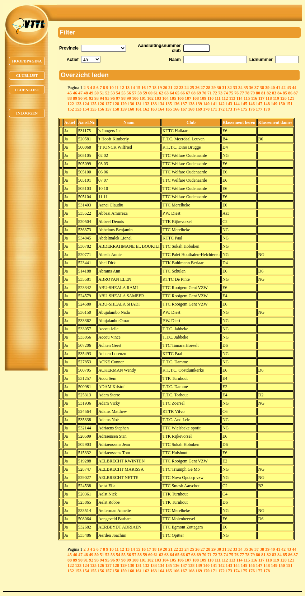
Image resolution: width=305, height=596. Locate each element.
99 (129, 98)
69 (199, 93)
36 (251, 87)
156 (101, 109)
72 (215, 93)
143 (229, 103)
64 (172, 93)
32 (229, 87)
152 (70, 109)
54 (118, 93)
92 (91, 98)
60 (150, 93)
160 (131, 109)
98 (123, 98)
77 (242, 93)
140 (206, 103)
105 (173, 98)
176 (251, 109)
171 (214, 109)
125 (93, 103)
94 (102, 98)
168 (191, 109)
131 (138, 103)
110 (210, 98)
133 (153, 103)
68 (193, 93)
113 (232, 98)
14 (133, 87)
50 (96, 93)
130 (131, 103)
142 (221, 103)
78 (247, 93)
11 (117, 87)
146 (251, 103)
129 (123, 103)
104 (165, 98)
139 (199, 103)
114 (239, 98)
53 (113, 93)
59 (145, 93)
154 (86, 109)
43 (289, 87)
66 (182, 93)
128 (116, 103)
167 (183, 109)
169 (199, 109)
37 (256, 87)
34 (240, 87)
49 (91, 93)
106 (180, 98)
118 (269, 98)
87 (296, 93)
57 (134, 93)
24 (186, 87)
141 (214, 103)
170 (206, 109)
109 (203, 98)
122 (70, 103)
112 (225, 98)
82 (269, 93)
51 (102, 93)
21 (170, 87)
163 (153, 109)
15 (138, 87)
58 (139, 93)
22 (176, 87)
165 (168, 109)
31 (224, 87)
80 (258, 93)
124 (86, 103)
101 (143, 98)
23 (181, 87)
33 (235, 87)
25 (192, 87)
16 (143, 87)
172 (221, 109)
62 (161, 93)
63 (166, 93)
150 (281, 103)
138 (191, 103)
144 (236, 103)
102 (150, 98)
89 (75, 98)
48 (86, 93)
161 (138, 109)
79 (252, 93)
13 (127, 87)
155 (93, 109)
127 (108, 103)
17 (149, 87)
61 (156, 93)
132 (146, 103)
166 (176, 109)
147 (259, 103)
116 (254, 98)
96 (113, 98)
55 (123, 93)
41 (278, 87)
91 (86, 98)
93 (96, 98)
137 (183, 103)
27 (203, 87)
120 (283, 98)
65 (177, 93)
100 (135, 98)
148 (266, 103)
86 (290, 93)
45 (69, 93)
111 (218, 98)
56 (129, 93)
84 (279, 93)
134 (161, 103)
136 (176, 103)
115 (247, 98)
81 (263, 93)
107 (188, 98)
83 (274, 93)
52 (107, 93)
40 (273, 87)
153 (78, 109)
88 (69, 98)
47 (80, 93)
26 (197, 87)
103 (158, 98)
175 (244, 109)
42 (283, 87)
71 (209, 93)
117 (261, 98)
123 (78, 103)
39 (267, 87)
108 (195, 98)
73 (220, 93)
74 (226, 93)
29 (213, 87)
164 (161, 109)
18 (154, 87)
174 (236, 109)
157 (108, 109)
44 (294, 87)
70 (204, 93)
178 (266, 109)
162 (146, 109)
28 (208, 87)
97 (118, 98)
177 (259, 109)
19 (160, 87)
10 (111, 87)
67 (188, 93)
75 (231, 93)
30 (219, 87)
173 (229, 109)
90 (80, 98)
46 (75, 93)
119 (276, 98)
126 (101, 103)
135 (168, 103)
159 (123, 109)
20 (165, 87)
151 (289, 103)
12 (122, 87)
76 (236, 93)
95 (107, 98)
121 (291, 98)
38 (262, 87)
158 (116, 109)
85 (285, 93)
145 (244, 103)
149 (274, 103)
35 (246, 87)
